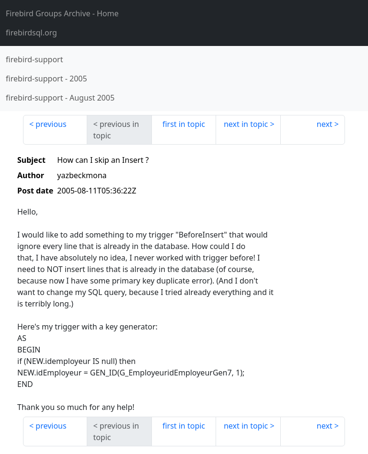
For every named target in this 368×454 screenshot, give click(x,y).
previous (50, 124)
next (325, 124)
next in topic (246, 124)
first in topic (183, 124)
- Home (62, 13)
